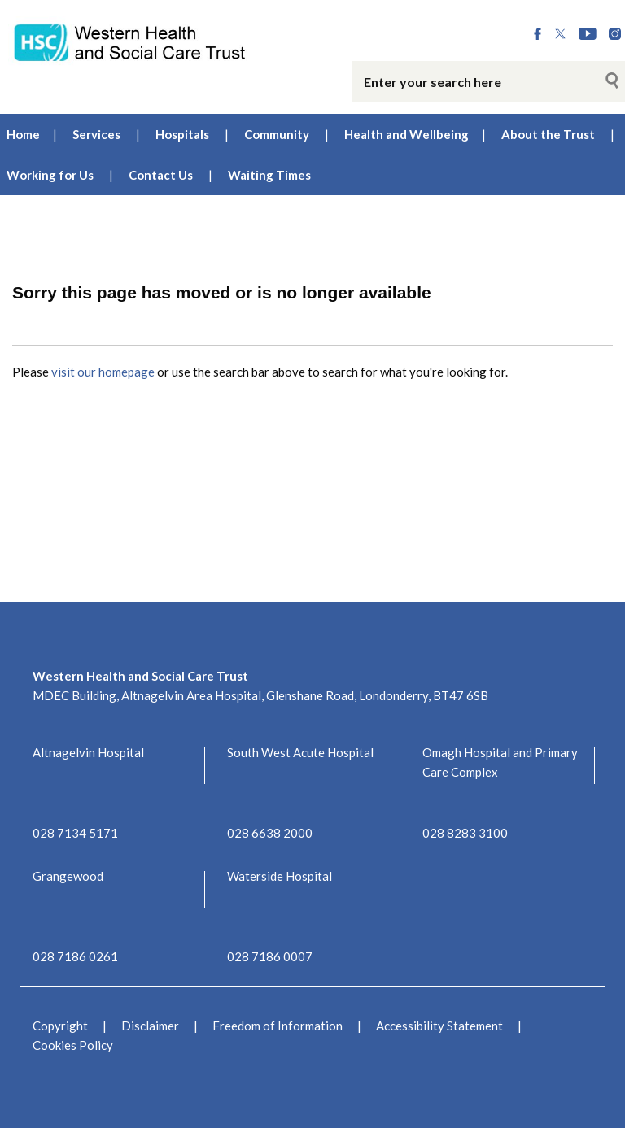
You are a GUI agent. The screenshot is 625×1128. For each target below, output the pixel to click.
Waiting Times (269, 175)
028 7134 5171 (75, 832)
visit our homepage (103, 371)
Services (96, 134)
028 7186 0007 (269, 956)
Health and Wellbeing (406, 134)
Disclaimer (150, 1025)
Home (23, 134)
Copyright (60, 1025)
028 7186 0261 (75, 956)
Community (276, 134)
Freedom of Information (277, 1025)
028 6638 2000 (269, 832)
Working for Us (50, 175)
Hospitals (182, 134)
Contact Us (161, 175)
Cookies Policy (73, 1045)
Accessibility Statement (439, 1025)
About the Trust (548, 134)
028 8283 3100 (465, 832)
